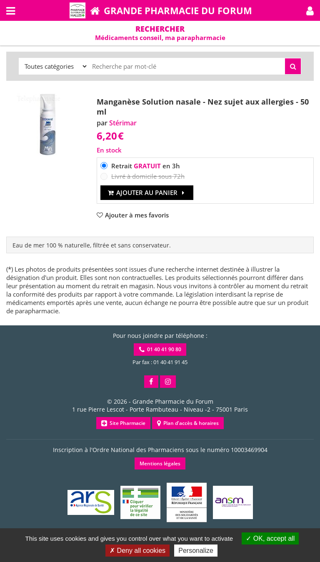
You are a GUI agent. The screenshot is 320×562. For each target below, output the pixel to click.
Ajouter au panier (147, 192)
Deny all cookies (137, 550)
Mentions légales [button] (160, 463)
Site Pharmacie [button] (123, 423)
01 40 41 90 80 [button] (160, 349)
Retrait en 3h (145, 166)
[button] (310, 10)
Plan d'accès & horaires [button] (188, 423)
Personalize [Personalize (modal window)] (195, 550)
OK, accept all (270, 538)
